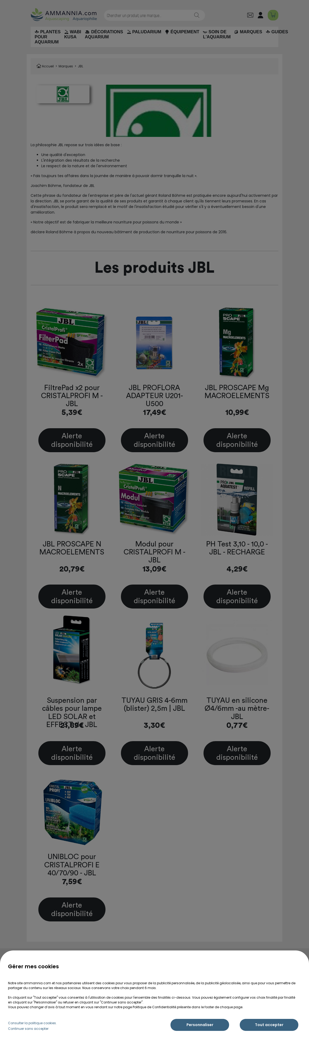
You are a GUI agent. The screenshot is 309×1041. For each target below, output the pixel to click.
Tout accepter (269, 1024)
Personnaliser (199, 1024)
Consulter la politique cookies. (32, 1023)
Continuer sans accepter (28, 1028)
